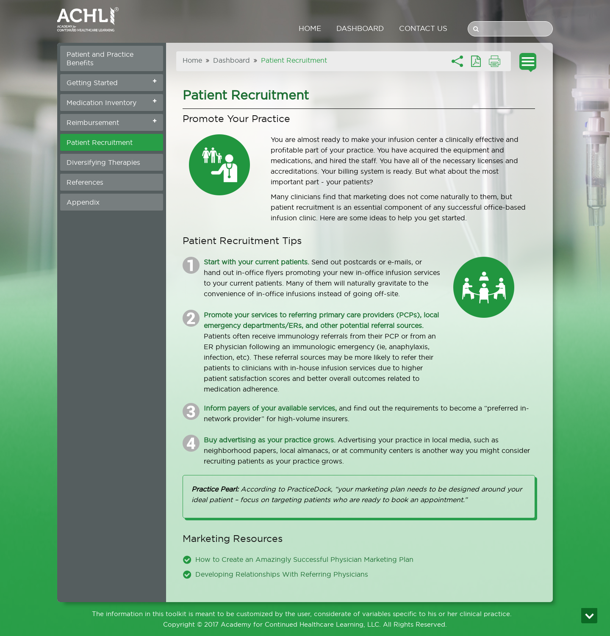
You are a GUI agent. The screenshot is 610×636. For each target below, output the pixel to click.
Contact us (423, 28)
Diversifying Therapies (103, 162)
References (85, 182)
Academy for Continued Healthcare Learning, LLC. (301, 624)
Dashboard (360, 28)
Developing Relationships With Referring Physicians (281, 574)
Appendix (83, 202)
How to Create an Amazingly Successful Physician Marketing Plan (304, 559)
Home (310, 28)
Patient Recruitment (100, 142)
